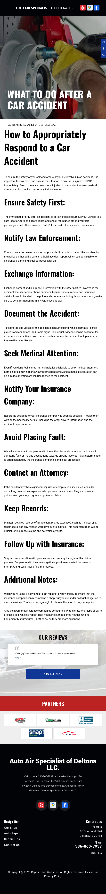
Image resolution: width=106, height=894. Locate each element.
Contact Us (12, 845)
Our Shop (10, 827)
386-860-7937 (45, 776)
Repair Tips (12, 839)
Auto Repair (12, 833)
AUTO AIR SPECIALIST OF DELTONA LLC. (32, 124)
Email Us (96, 853)
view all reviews (53, 673)
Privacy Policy (53, 876)
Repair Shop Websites (45, 872)
